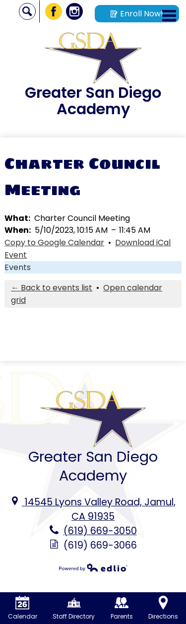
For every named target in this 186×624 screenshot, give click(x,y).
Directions (163, 608)
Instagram (74, 13)
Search (27, 13)
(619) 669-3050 (100, 531)
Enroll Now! (137, 13)
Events (17, 267)
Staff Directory (74, 608)
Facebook (54, 13)
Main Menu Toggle (169, 15)
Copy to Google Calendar (54, 242)
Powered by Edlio (93, 567)
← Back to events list (51, 287)
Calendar (22, 608)
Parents (122, 608)
